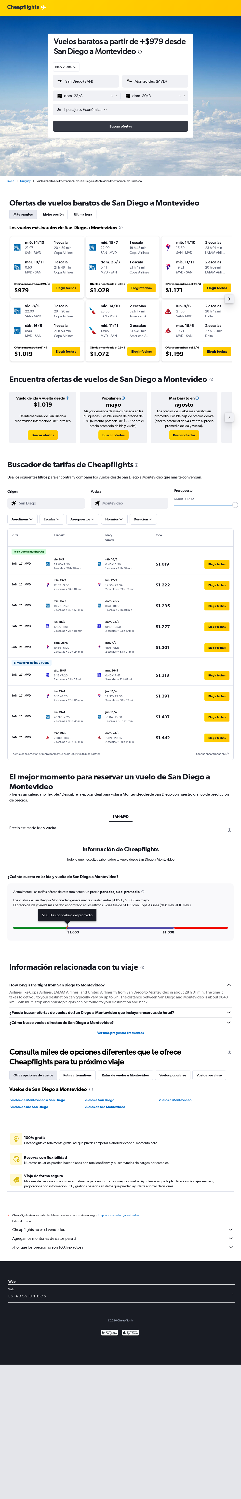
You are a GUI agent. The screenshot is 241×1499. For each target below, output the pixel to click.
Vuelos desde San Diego (29, 1107)
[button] (83, 96)
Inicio (10, 181)
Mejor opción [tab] (53, 214)
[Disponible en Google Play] (109, 1333)
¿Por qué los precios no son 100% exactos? (123, 1247)
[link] (43, 435)
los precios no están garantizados (118, 1215)
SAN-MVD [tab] (121, 816)
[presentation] (140, 52)
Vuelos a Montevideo (175, 1100)
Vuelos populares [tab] (172, 1075)
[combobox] (66, 67)
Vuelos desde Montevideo (104, 1107)
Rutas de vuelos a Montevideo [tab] (125, 1075)
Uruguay (25, 181)
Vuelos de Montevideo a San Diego (37, 1100)
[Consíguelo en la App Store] (130, 1333)
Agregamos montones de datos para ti (123, 1238)
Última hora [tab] (83, 214)
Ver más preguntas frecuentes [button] (120, 1033)
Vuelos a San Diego (99, 1100)
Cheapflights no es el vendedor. (123, 1229)
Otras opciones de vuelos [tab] (33, 1075)
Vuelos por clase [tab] (209, 1075)
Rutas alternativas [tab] (77, 1075)
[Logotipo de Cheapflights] (23, 7)
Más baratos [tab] (23, 214)
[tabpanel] (120, 912)
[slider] (235, 505)
